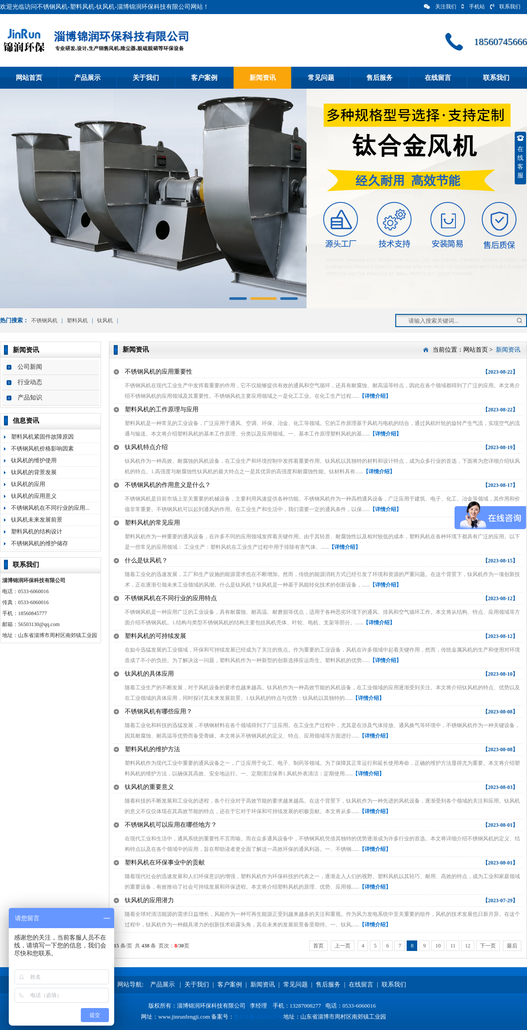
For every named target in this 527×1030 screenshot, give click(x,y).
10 (437, 946)
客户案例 (204, 77)
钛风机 (105, 320)
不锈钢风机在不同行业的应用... (50, 507)
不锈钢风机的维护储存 (39, 543)
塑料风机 (77, 320)
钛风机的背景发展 (34, 472)
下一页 (488, 946)
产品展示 (87, 77)
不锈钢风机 (44, 320)
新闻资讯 (262, 77)
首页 (318, 946)
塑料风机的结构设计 (36, 531)
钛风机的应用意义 (34, 496)
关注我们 (440, 7)
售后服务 (379, 77)
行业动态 (30, 382)
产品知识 (30, 397)
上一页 (342, 946)
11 (452, 946)
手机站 (473, 7)
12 (467, 946)
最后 (512, 946)
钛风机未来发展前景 (36, 519)
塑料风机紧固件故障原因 (42, 436)
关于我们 (146, 77)
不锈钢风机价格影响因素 (42, 448)
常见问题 (321, 77)
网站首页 (29, 77)
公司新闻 (30, 367)
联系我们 (505, 7)
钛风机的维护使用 (34, 460)
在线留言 (438, 77)
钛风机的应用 (28, 484)
